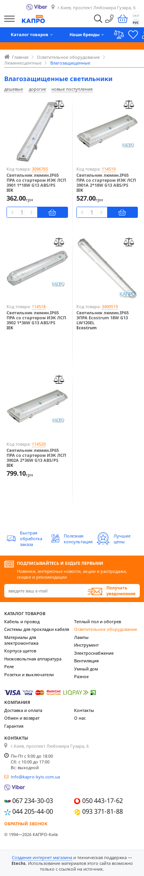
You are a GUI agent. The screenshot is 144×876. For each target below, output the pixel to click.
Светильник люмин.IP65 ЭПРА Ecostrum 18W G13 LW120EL (102, 317)
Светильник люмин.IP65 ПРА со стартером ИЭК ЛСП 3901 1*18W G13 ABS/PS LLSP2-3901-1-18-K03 (36, 183)
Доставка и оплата (23, 710)
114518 (39, 306)
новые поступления (72, 89)
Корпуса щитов (20, 651)
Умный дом (86, 669)
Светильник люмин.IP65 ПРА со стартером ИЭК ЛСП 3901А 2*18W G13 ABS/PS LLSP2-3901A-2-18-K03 (106, 183)
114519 (109, 169)
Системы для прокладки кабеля (36, 629)
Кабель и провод (22, 621)
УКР (136, 15)
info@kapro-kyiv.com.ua (35, 777)
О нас (80, 718)
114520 (39, 444)
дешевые (13, 89)
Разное (81, 676)
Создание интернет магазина (42, 857)
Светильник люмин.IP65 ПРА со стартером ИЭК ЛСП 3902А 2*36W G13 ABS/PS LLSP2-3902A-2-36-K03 (36, 458)
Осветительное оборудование (105, 629)
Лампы (81, 637)
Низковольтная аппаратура (32, 659)
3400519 (110, 306)
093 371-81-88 (102, 811)
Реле (9, 666)
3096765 (40, 169)
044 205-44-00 (32, 811)
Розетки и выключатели (29, 674)
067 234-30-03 (32, 800)
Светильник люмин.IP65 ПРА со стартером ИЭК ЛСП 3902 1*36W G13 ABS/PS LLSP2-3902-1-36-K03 (36, 320)
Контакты (84, 710)
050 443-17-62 (102, 800)
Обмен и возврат (22, 718)
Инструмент (86, 645)
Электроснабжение (94, 653)
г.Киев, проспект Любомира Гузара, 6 (97, 7)
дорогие (37, 89)
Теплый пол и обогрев (97, 621)
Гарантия (13, 726)
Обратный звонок (26, 823)
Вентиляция (86, 661)
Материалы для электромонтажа (21, 640)
